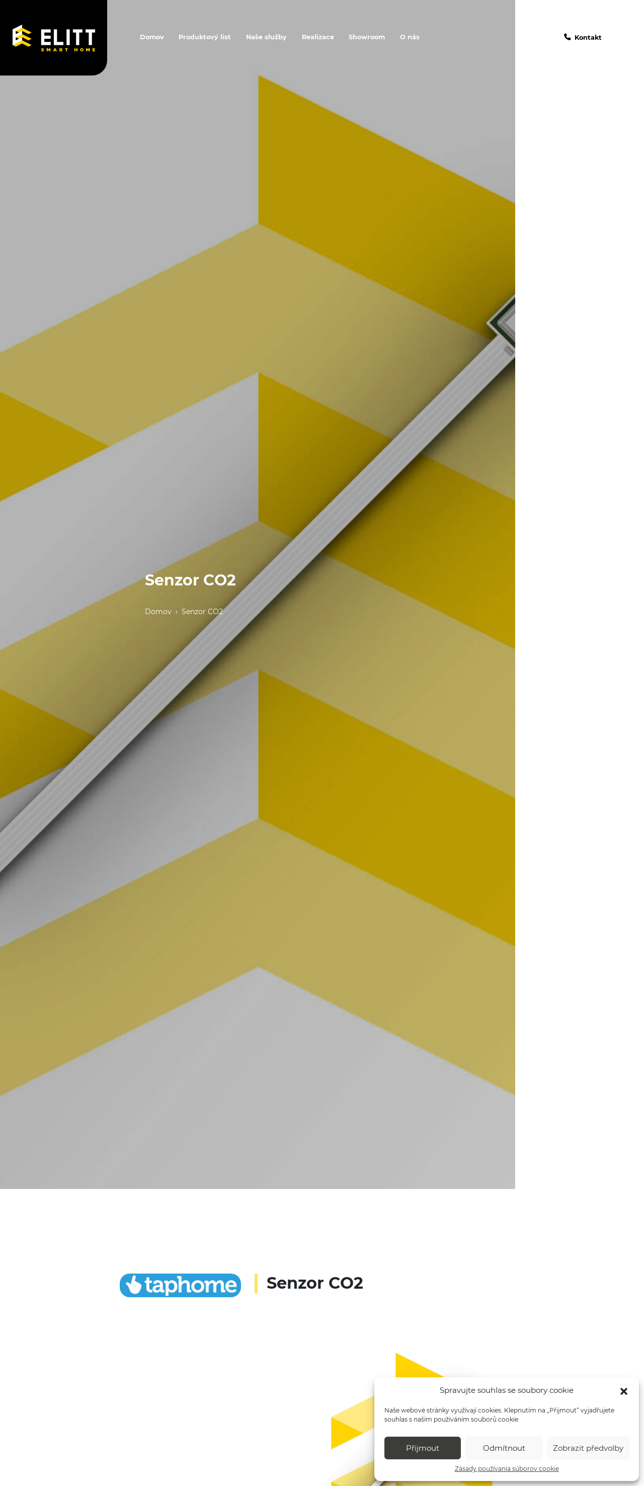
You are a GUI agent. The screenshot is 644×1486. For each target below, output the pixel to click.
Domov (152, 37)
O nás (410, 37)
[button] (624, 1390)
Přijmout (422, 1448)
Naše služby (266, 37)
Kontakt (588, 37)
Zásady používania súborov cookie (507, 1468)
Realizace (318, 37)
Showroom (367, 37)
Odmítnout (504, 1448)
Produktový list (205, 37)
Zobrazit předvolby (588, 1448)
